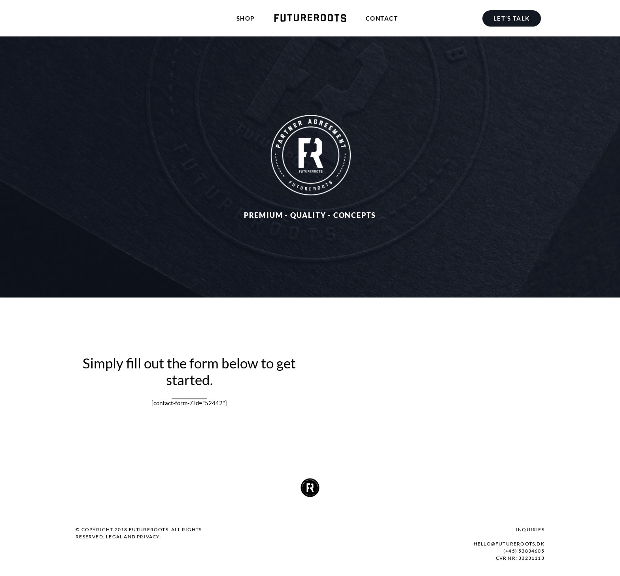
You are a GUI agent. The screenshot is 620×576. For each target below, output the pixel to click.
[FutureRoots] (310, 18)
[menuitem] (513, 18)
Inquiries (530, 529)
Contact (382, 18)
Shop (245, 18)
